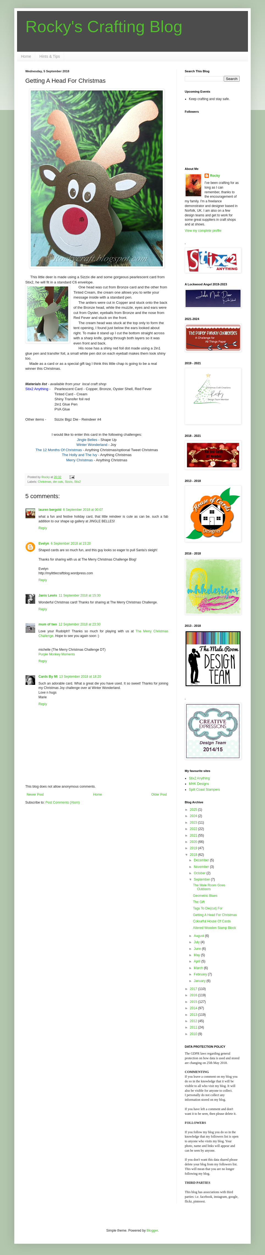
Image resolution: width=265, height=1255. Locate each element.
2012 (194, 1021)
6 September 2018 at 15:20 (71, 543)
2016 (194, 995)
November (202, 867)
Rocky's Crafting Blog (104, 26)
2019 (194, 848)
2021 (194, 835)
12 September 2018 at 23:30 (79, 624)
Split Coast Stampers (204, 789)
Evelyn (43, 543)
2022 (194, 829)
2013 (194, 1015)
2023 (194, 822)
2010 (194, 1034)
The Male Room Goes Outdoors (209, 887)
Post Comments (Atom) (62, 802)
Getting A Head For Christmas (215, 915)
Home (26, 56)
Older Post (159, 794)
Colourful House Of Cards (212, 921)
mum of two (47, 624)
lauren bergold (49, 510)
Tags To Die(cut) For (208, 908)
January (200, 981)
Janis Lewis (47, 595)
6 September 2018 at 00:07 (83, 510)
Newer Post (35, 794)
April (197, 961)
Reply (42, 528)
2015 (194, 1002)
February (201, 974)
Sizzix (69, 481)
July (197, 942)
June (198, 949)
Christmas (44, 481)
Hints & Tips (49, 56)
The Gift (199, 902)
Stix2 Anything (199, 778)
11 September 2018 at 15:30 (79, 595)
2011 (194, 1027)
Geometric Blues (205, 896)
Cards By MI (47, 676)
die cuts (58, 481)
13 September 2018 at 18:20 (80, 676)
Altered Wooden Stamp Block (214, 928)
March (199, 968)
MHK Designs (199, 784)
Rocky (215, 176)
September (202, 879)
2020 (194, 842)
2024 (194, 816)
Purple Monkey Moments (56, 654)
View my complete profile (203, 231)
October (200, 873)
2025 (194, 810)
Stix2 (77, 481)
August (199, 936)
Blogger (152, 1230)
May (197, 955)
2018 (194, 855)
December (202, 860)
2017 (194, 989)
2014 (194, 1008)
